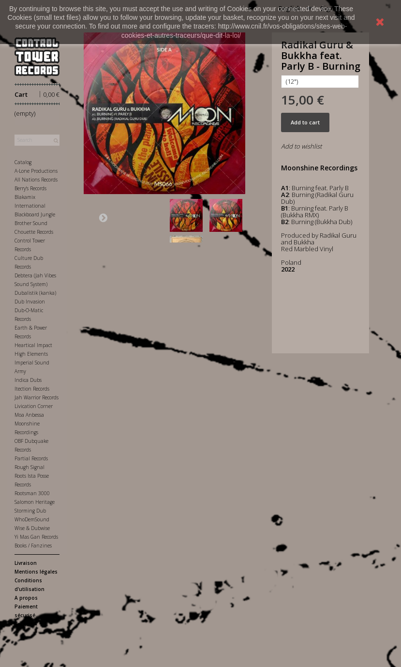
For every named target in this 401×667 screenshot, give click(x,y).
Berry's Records (30, 188)
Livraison (26, 563)
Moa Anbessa (29, 414)
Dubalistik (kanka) (35, 292)
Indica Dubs (28, 380)
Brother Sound (31, 223)
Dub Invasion (30, 301)
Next (103, 217)
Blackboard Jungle (35, 214)
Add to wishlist (301, 146)
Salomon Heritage (35, 502)
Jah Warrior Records (37, 397)
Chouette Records (34, 231)
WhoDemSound (32, 519)
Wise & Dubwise (32, 528)
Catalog (23, 162)
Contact (24, 624)
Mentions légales (36, 571)
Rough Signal (30, 467)
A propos (26, 597)
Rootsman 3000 (32, 493)
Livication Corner (34, 406)
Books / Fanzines (33, 545)
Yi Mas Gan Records (36, 536)
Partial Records (31, 458)
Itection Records (32, 388)
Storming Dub (30, 510)
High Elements (31, 353)
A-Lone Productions (36, 170)
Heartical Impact (33, 345)
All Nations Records (36, 179)
